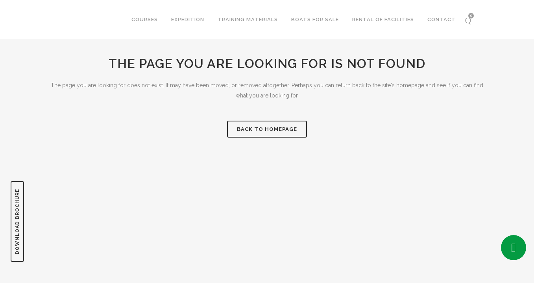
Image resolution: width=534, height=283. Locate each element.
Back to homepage (267, 129)
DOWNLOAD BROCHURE (17, 221)
